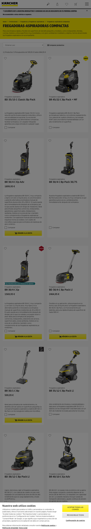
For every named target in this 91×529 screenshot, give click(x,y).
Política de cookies (48, 526)
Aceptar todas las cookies (75, 508)
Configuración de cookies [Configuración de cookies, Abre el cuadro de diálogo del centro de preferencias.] (75, 521)
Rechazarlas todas (75, 515)
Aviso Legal (23, 528)
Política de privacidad (10, 528)
